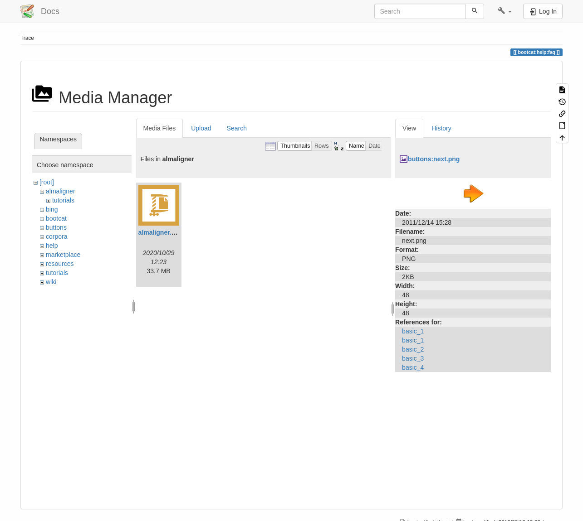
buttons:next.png (434, 159)
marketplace (63, 254)
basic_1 (413, 331)
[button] (505, 11)
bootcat (56, 218)
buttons (56, 227)
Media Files (159, 128)
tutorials (63, 200)
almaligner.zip (159, 232)
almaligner (60, 191)
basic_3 (413, 358)
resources (59, 263)
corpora (56, 236)
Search (237, 128)
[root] (46, 182)
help (52, 245)
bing (52, 209)
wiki (51, 281)
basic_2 (413, 349)
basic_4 (413, 367)
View (409, 128)
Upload (201, 128)
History (441, 128)
